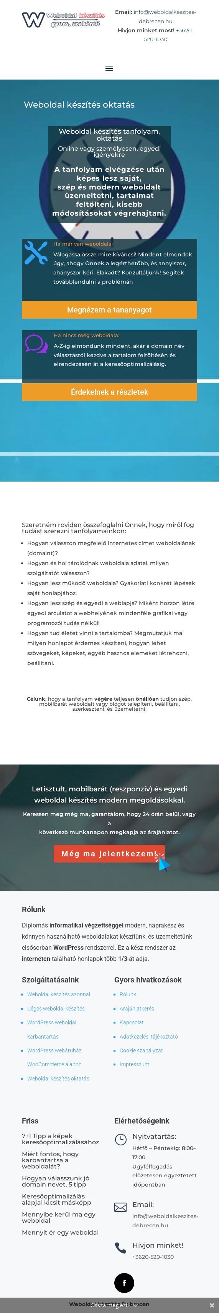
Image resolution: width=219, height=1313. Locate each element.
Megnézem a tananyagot (109, 309)
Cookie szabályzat (141, 1050)
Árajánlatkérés (137, 1009)
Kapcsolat (132, 1022)
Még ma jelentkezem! (109, 853)
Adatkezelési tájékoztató (149, 1037)
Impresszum (134, 1064)
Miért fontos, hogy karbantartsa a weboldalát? (50, 1160)
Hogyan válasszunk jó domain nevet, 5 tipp (55, 1181)
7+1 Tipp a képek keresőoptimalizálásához (60, 1139)
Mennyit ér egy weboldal (60, 1232)
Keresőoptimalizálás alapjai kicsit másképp (56, 1199)
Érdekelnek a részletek (109, 392)
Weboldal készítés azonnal (58, 994)
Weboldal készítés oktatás (58, 1078)
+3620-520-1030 (153, 1256)
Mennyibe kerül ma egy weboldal (59, 1217)
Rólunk (128, 994)
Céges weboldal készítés (56, 1009)
